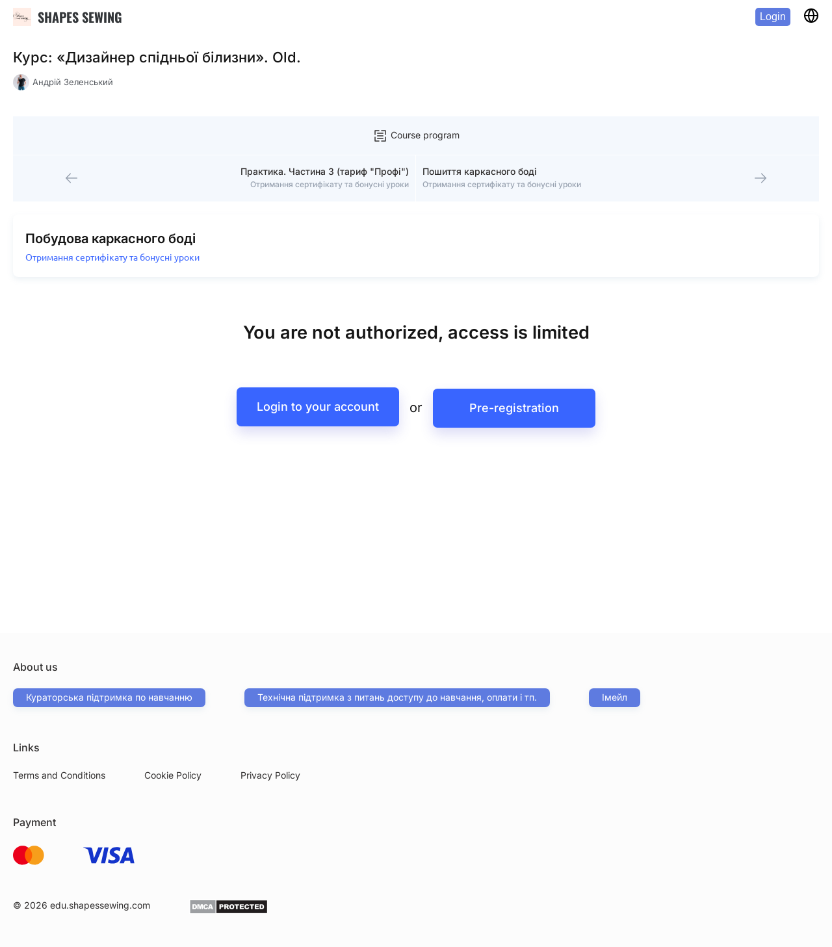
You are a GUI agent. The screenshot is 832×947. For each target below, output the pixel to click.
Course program (416, 136)
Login (773, 16)
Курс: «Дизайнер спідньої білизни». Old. (157, 57)
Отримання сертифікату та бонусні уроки (114, 263)
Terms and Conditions (59, 775)
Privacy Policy (270, 775)
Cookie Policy (173, 775)
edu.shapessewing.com (100, 905)
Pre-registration (517, 413)
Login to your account (315, 413)
